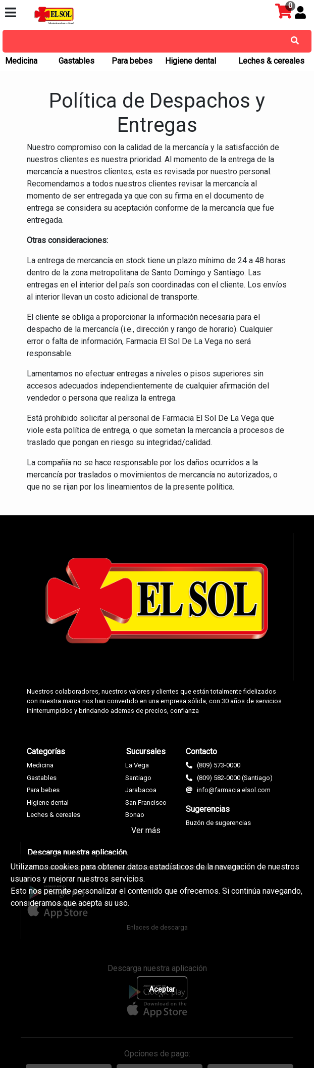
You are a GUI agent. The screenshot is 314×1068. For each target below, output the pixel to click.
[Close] (162, 988)
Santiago (138, 778)
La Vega (137, 765)
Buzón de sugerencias (218, 823)
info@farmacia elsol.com (234, 790)
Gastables (76, 61)
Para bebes (132, 61)
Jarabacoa (140, 790)
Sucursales (146, 751)
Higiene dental (190, 61)
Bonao (134, 814)
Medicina (21, 61)
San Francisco (146, 802)
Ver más (146, 830)
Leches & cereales (271, 61)
